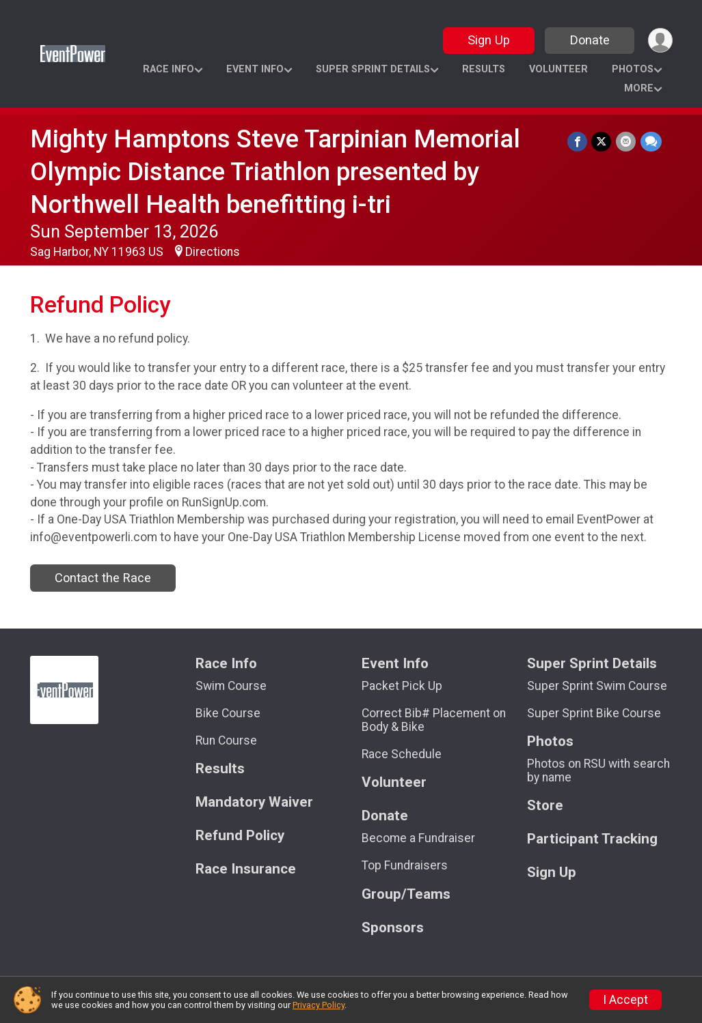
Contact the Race (103, 578)
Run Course (226, 740)
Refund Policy (239, 836)
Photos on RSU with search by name (598, 770)
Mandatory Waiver (254, 802)
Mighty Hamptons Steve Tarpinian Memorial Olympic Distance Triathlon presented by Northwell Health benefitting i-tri (275, 171)
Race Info (168, 69)
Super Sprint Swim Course (597, 686)
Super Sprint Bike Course (594, 713)
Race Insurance (245, 869)
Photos (632, 69)
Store (545, 805)
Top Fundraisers (405, 865)
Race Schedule (402, 754)
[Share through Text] (651, 142)
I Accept (625, 1000)
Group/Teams (406, 894)
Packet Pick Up (402, 686)
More (638, 88)
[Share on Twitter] (602, 142)
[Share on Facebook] (579, 142)
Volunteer (558, 69)
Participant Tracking (592, 839)
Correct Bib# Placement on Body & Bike (434, 720)
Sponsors (393, 928)
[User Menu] (660, 40)
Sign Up (487, 40)
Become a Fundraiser (418, 838)
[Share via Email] (626, 142)
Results (483, 69)
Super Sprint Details (373, 69)
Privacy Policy (319, 1005)
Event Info (255, 69)
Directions (212, 252)
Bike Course (227, 713)
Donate (588, 40)
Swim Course (231, 686)
